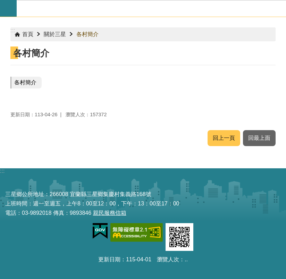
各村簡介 (87, 34)
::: (12, 30)
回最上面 (259, 138)
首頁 (27, 34)
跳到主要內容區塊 (3, 3)
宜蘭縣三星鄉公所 (151, 8)
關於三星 (55, 34)
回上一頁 (224, 138)
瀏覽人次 (168, 259)
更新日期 (109, 259)
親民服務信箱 (109, 213)
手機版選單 (8, 8)
